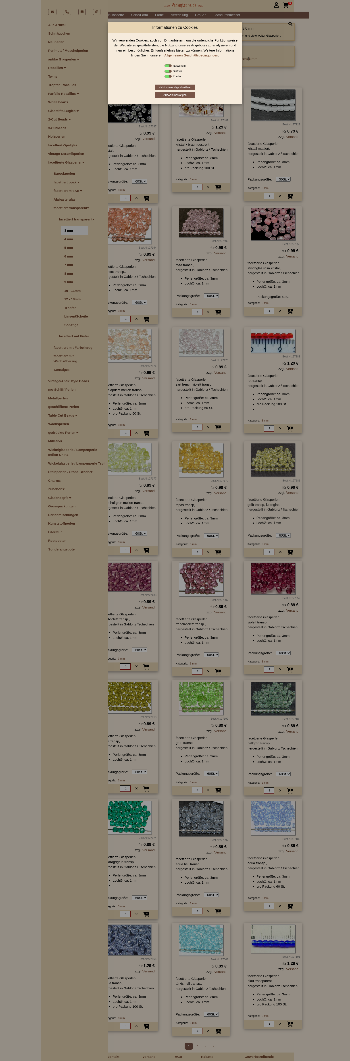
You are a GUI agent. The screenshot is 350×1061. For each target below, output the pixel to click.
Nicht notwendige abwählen (175, 87)
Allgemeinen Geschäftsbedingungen (191, 55)
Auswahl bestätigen (175, 95)
